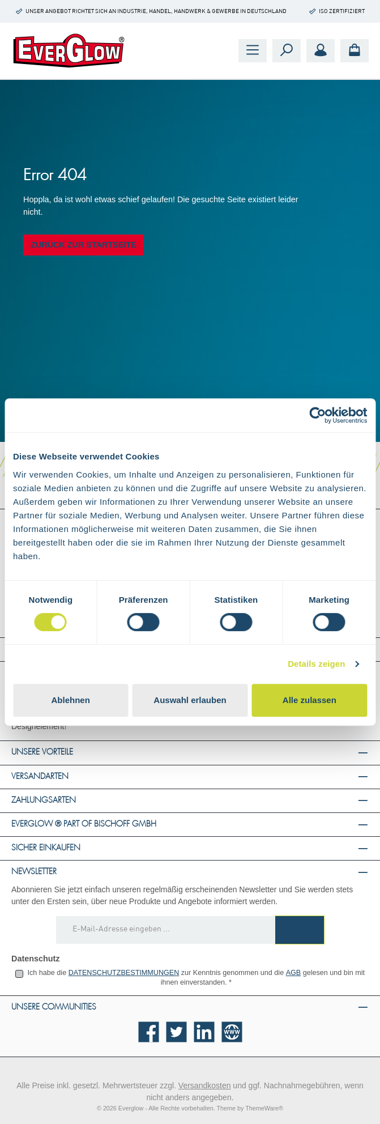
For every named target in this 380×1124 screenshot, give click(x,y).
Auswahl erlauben (189, 700)
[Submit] (299, 930)
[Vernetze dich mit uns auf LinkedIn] (204, 1032)
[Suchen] (286, 50)
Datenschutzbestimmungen (124, 973)
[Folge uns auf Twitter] (176, 1032)
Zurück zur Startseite (83, 244)
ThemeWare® (264, 1108)
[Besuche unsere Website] (232, 1032)
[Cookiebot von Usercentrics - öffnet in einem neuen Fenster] (317, 415)
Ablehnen (71, 700)
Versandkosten (204, 1085)
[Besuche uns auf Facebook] (148, 1032)
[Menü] (252, 50)
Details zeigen (316, 664)
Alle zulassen (309, 700)
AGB (293, 973)
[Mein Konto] (320, 50)
